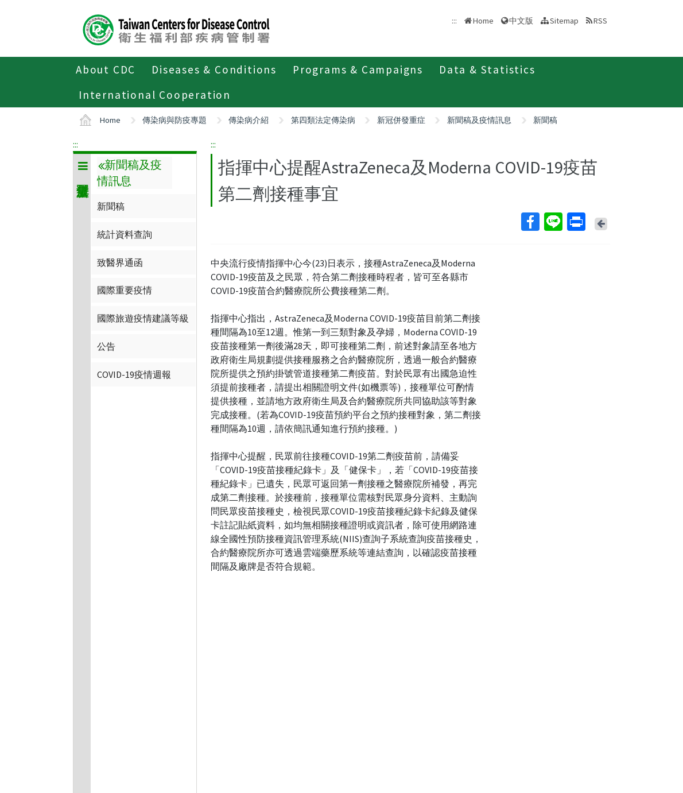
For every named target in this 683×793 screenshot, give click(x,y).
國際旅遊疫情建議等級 (143, 318)
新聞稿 (545, 120)
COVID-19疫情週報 (134, 374)
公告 (106, 346)
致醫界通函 (120, 262)
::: (75, 144)
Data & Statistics (487, 69)
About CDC (105, 69)
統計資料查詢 (124, 234)
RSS (600, 21)
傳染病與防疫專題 (174, 120)
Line (552, 221)
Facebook (530, 221)
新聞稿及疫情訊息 (479, 120)
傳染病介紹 (248, 120)
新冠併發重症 (401, 120)
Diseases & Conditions (214, 69)
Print (575, 221)
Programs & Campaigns (358, 69)
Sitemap (564, 21)
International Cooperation (155, 95)
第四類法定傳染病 (323, 120)
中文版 (521, 20)
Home (483, 21)
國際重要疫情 (124, 290)
